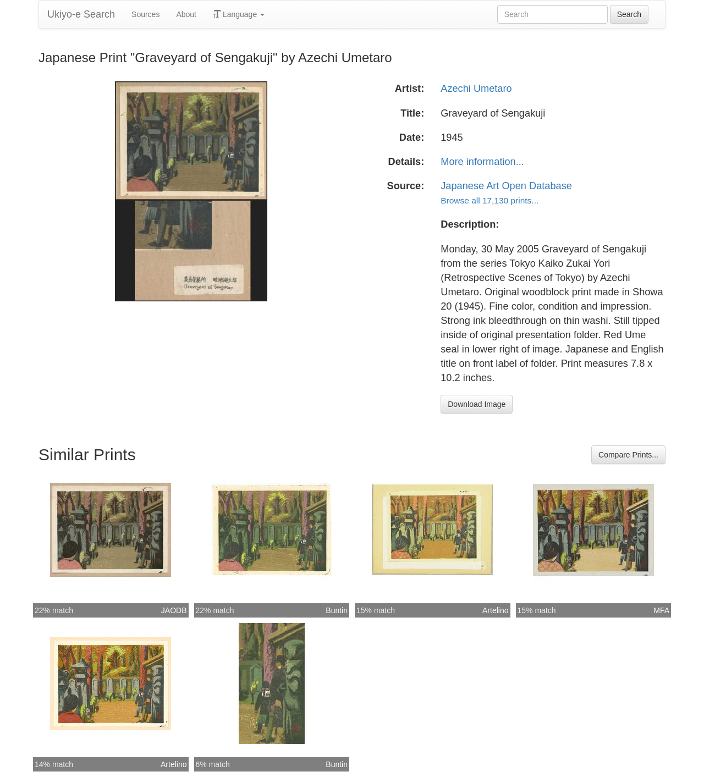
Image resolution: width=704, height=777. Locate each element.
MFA (661, 610)
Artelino (495, 610)
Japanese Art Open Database (506, 185)
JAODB (174, 610)
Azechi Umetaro (476, 88)
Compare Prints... (628, 454)
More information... (482, 161)
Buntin (337, 610)
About (186, 14)
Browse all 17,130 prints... (489, 200)
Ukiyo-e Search (81, 14)
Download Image (476, 404)
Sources (145, 14)
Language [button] (239, 14)
